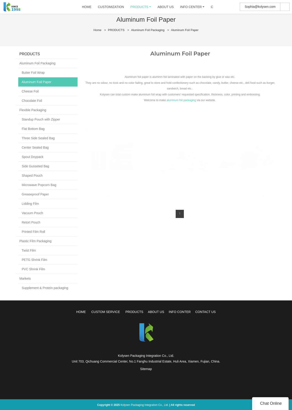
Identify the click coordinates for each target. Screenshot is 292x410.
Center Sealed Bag (35, 147)
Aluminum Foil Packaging (147, 30)
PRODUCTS (140, 8)
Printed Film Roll (33, 232)
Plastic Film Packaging (35, 241)
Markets (25, 278)
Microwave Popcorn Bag (39, 185)
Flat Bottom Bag (33, 129)
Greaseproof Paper (35, 194)
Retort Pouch (31, 222)
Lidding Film (30, 203)
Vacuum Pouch (32, 213)
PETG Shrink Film (34, 260)
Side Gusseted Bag (35, 166)
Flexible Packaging (32, 110)
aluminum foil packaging (181, 100)
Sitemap (146, 369)
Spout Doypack (32, 157)
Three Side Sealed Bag (38, 138)
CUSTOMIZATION (112, 8)
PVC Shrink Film (33, 269)
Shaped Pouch (32, 175)
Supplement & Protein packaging (45, 288)
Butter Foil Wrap (33, 72)
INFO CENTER (191, 8)
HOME (87, 8)
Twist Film (29, 250)
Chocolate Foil (32, 100)
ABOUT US (166, 8)
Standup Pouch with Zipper (41, 119)
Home (98, 30)
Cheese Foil (30, 91)
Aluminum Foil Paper (185, 30)
